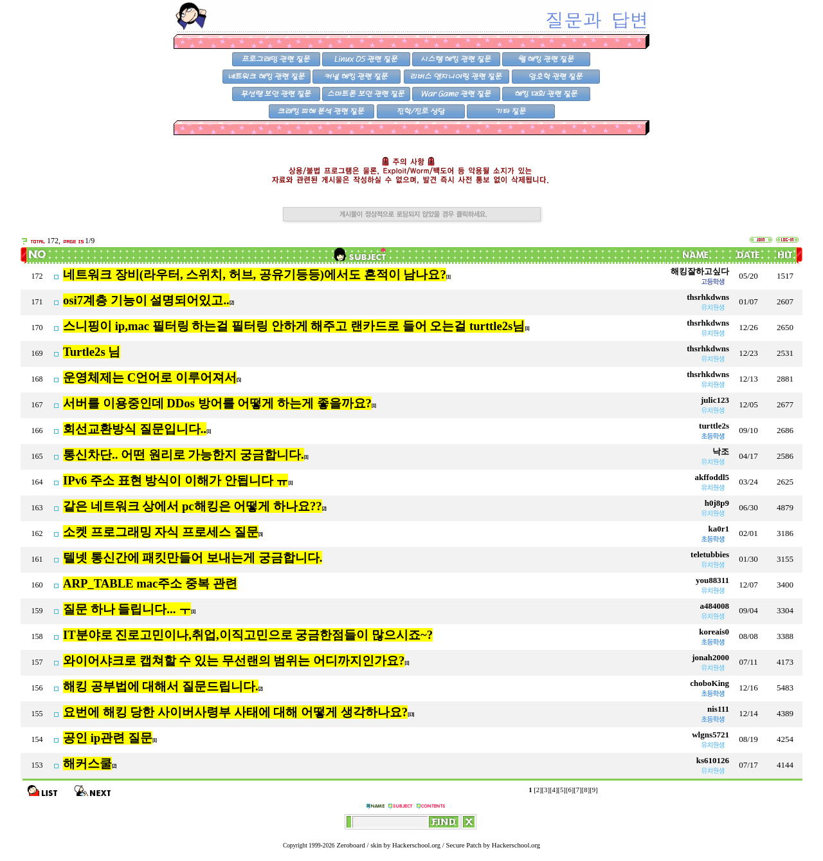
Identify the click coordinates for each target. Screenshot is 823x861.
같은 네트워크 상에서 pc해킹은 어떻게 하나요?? (192, 506)
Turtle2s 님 (91, 351)
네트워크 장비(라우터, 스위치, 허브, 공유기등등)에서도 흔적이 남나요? (254, 274)
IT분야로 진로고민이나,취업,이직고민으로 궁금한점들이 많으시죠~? (248, 635)
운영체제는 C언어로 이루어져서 (150, 377)
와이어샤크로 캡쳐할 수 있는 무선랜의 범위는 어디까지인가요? (233, 660)
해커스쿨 (87, 763)
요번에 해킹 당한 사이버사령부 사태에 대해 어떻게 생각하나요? (235, 712)
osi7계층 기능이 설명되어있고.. (146, 300)
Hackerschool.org (416, 845)
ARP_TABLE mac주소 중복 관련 (150, 583)
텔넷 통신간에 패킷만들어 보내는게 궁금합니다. (192, 557)
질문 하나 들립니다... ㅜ (127, 609)
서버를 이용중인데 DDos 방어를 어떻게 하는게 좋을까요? (217, 403)
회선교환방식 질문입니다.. (134, 429)
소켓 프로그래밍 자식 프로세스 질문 (160, 532)
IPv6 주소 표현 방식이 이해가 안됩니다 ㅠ (175, 480)
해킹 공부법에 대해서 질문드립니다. (160, 686)
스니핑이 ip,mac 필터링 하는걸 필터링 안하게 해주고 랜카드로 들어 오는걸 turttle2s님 (294, 326)
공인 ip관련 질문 (107, 738)
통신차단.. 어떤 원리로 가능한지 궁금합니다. (183, 454)
